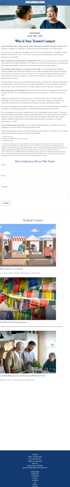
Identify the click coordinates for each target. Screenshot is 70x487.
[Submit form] (6, 203)
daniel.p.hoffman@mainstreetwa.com (35, 467)
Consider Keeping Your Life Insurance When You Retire (23, 375)
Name (3, 165)
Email (3, 175)
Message (4, 186)
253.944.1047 (37, 457)
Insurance (35, 480)
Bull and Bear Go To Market (11, 268)
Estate (35, 478)
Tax (35, 482)
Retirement (35, 474)
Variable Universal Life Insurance (13, 322)
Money (35, 484)
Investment (35, 476)
